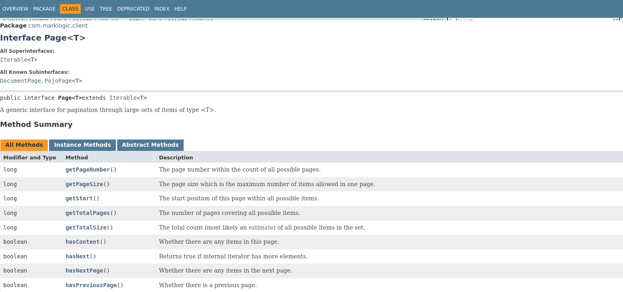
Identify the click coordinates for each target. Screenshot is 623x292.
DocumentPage (20, 80)
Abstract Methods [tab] (150, 145)
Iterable (13, 59)
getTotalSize (86, 227)
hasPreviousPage (91, 285)
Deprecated (133, 9)
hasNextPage (84, 270)
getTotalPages (88, 213)
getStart (79, 198)
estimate (260, 227)
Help (180, 9)
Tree (106, 9)
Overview (15, 9)
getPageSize (84, 184)
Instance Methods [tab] (82, 145)
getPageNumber (88, 169)
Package (44, 9)
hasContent (83, 241)
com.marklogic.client (58, 25)
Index (162, 9)
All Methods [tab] (24, 145)
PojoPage (58, 80)
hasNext (78, 256)
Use (90, 9)
